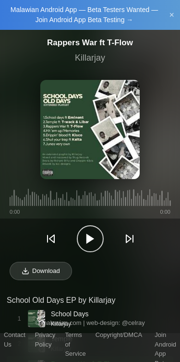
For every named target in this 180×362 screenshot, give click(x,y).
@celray (133, 322)
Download (41, 271)
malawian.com (61, 322)
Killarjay (90, 58)
